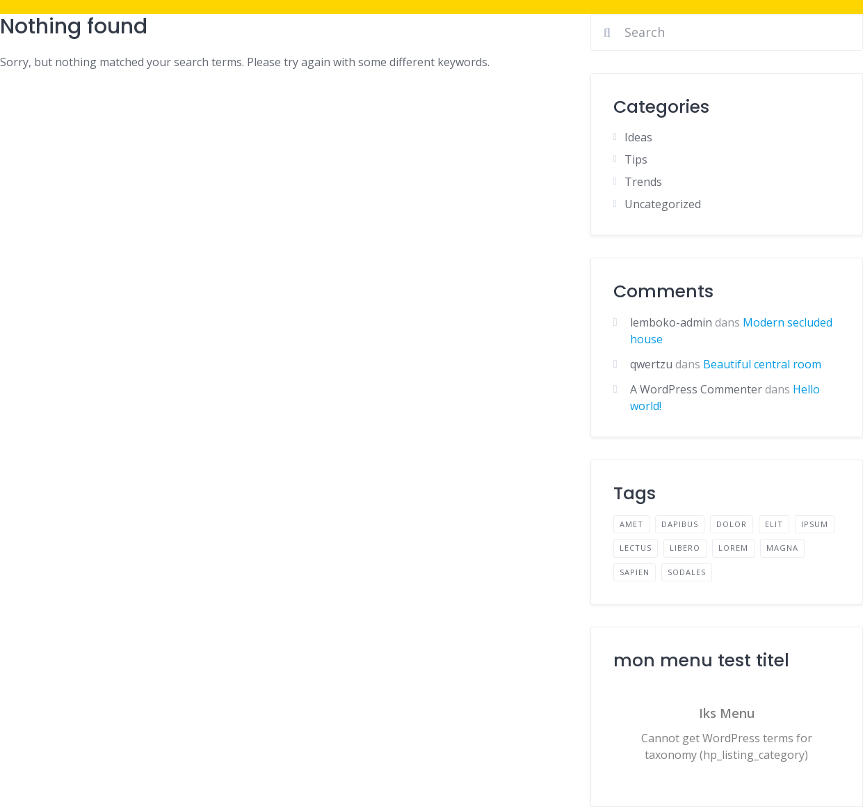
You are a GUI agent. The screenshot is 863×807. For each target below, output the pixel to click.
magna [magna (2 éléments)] (782, 547)
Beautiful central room (762, 364)
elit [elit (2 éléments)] (774, 524)
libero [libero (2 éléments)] (685, 547)
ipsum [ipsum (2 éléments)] (814, 524)
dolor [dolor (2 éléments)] (731, 524)
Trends (643, 181)
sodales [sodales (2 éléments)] (687, 572)
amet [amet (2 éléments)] (631, 524)
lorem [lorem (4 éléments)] (733, 547)
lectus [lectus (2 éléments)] (636, 547)
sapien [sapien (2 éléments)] (635, 572)
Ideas (638, 137)
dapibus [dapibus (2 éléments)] (679, 524)
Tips (635, 159)
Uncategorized (662, 204)
